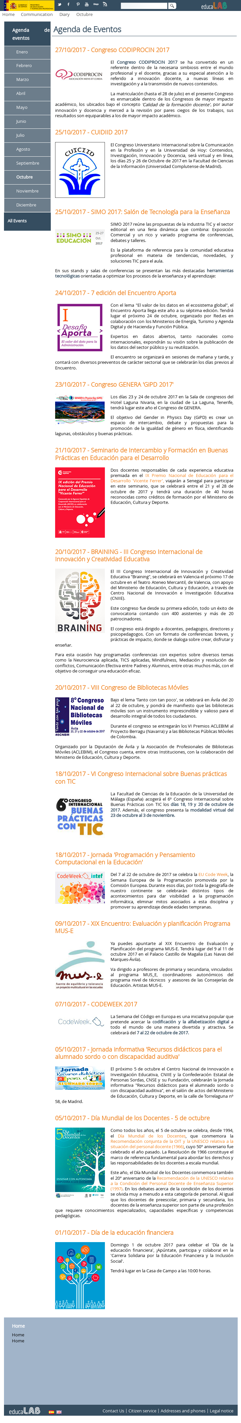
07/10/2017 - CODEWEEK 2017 (96, 1004)
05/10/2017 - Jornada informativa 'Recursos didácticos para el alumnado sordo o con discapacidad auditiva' (138, 1053)
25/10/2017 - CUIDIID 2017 (91, 132)
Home (8, 14)
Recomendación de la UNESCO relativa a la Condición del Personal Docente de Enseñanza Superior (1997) (172, 1183)
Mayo (22, 108)
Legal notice (221, 1411)
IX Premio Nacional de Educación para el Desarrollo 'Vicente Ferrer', (172, 478)
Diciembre (26, 205)
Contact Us (113, 1411)
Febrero (24, 66)
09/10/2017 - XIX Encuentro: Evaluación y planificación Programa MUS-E (142, 927)
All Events (17, 221)
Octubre (84, 14)
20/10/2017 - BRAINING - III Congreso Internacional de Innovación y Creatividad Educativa (128, 555)
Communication (37, 14)
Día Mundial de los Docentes (152, 1136)
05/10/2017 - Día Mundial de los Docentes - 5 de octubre (132, 1118)
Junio (21, 121)
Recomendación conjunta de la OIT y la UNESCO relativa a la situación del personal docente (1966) (172, 1143)
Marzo (22, 80)
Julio (20, 135)
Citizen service (142, 1411)
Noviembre (27, 191)
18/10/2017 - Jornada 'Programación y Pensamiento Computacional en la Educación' (125, 858)
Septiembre (27, 163)
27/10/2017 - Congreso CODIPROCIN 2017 (112, 50)
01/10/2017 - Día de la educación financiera (114, 1232)
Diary (64, 14)
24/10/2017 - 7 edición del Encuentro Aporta (115, 293)
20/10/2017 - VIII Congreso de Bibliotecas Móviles (121, 687)
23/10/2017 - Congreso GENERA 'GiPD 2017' (114, 384)
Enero (22, 52)
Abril (20, 94)
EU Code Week (213, 874)
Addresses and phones (183, 1411)
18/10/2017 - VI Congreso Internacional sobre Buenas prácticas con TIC (141, 777)
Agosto (23, 149)
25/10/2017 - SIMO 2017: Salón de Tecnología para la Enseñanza (142, 212)
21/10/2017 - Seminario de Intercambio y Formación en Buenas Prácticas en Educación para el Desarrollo (141, 453)
